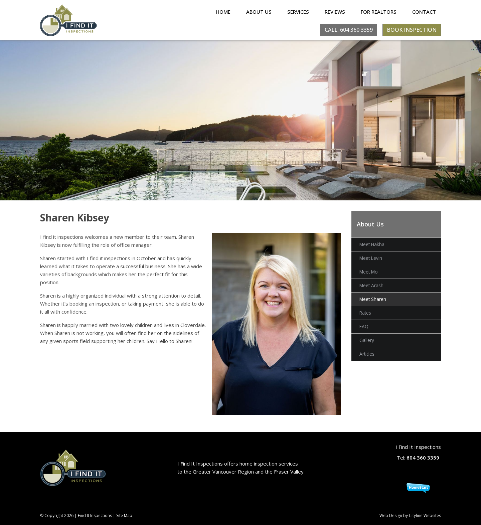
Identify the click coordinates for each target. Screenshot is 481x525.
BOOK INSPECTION (412, 29)
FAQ (363, 326)
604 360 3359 (423, 457)
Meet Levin (370, 258)
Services (298, 11)
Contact (424, 11)
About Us (259, 11)
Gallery (366, 340)
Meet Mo (368, 272)
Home (223, 11)
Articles (366, 354)
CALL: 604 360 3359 (349, 29)
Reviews (335, 11)
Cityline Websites (425, 515)
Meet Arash (371, 285)
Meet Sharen (372, 299)
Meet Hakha (371, 244)
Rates (365, 313)
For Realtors (378, 11)
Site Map (124, 515)
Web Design (390, 515)
